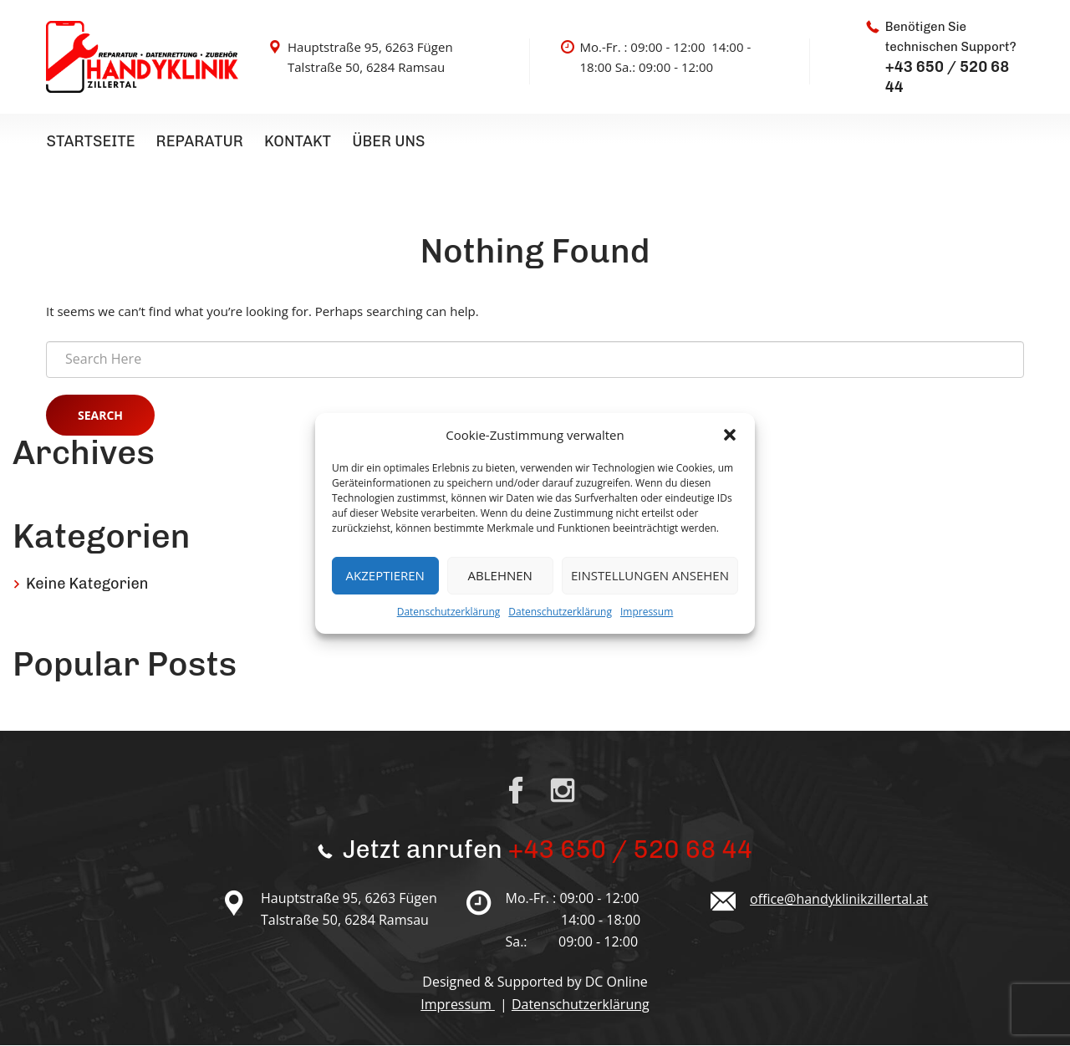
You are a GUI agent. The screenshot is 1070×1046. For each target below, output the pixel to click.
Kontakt (295, 141)
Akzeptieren (385, 575)
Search (100, 416)
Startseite (90, 141)
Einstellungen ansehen (650, 575)
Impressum (646, 612)
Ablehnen (500, 575)
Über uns (385, 141)
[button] (729, 434)
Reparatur (198, 141)
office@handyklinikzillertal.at (839, 899)
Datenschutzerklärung (449, 612)
